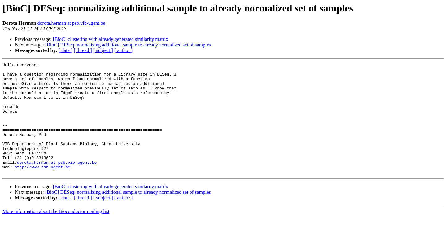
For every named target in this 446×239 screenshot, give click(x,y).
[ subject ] (103, 50)
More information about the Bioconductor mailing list (55, 233)
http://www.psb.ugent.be (42, 188)
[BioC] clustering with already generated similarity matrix (110, 39)
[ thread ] (83, 50)
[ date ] (65, 50)
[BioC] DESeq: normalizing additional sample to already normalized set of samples (128, 44)
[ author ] (123, 50)
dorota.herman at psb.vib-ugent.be (71, 23)
